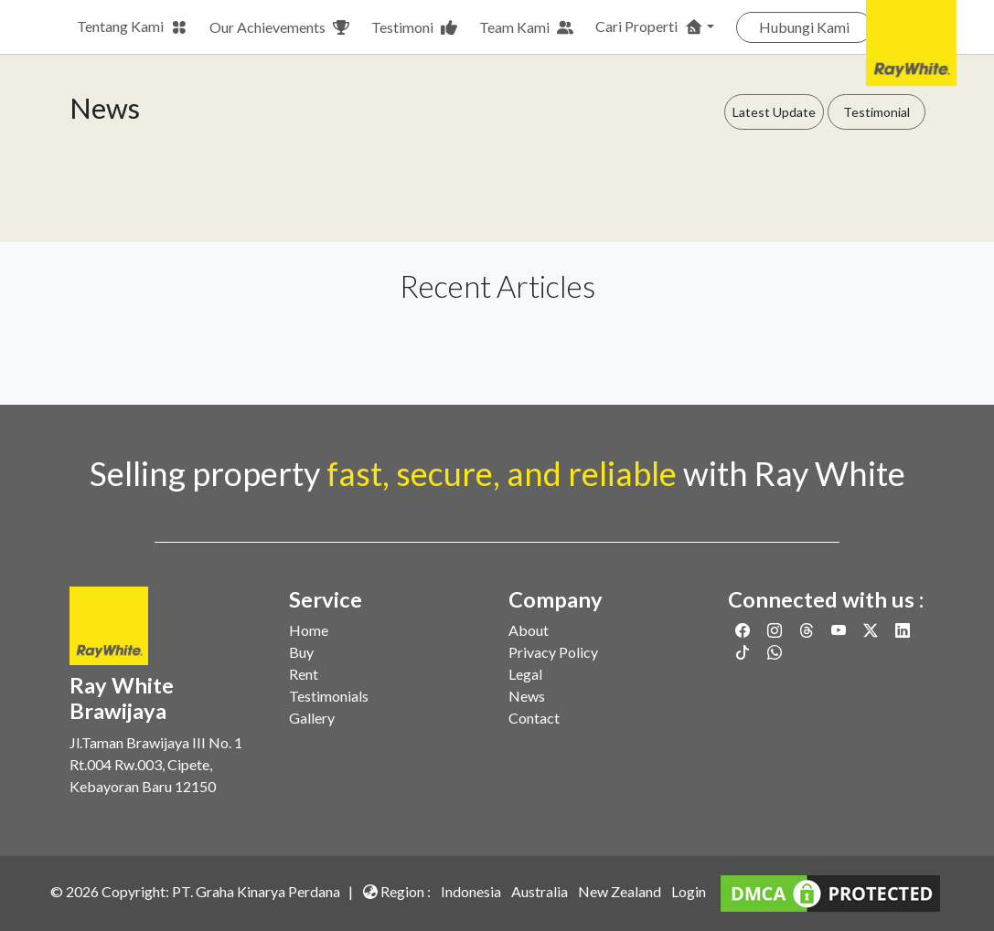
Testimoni (414, 27)
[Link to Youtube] (840, 630)
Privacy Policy (553, 652)
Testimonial (876, 112)
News (526, 695)
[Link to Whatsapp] (774, 652)
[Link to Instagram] (776, 630)
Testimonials (329, 695)
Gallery (312, 717)
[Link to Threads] (808, 630)
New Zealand (619, 891)
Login (688, 891)
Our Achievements (279, 27)
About (528, 630)
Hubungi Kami (804, 27)
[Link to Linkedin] (902, 630)
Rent (303, 673)
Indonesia (471, 891)
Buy (301, 652)
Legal (525, 673)
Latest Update (774, 112)
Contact (534, 717)
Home (308, 630)
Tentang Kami (132, 26)
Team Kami (526, 27)
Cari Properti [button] (649, 26)
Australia (539, 891)
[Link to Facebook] (744, 630)
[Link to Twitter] (872, 630)
